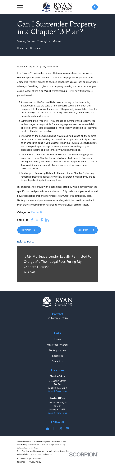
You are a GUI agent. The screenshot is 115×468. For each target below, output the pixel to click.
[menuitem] (21, 462)
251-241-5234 (57, 318)
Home (57, 339)
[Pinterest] (67, 428)
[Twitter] (61, 428)
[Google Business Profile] (47, 428)
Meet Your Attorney (57, 345)
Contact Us (57, 361)
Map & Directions (57, 391)
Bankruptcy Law (57, 351)
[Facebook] (54, 428)
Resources (57, 356)
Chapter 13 (36, 212)
